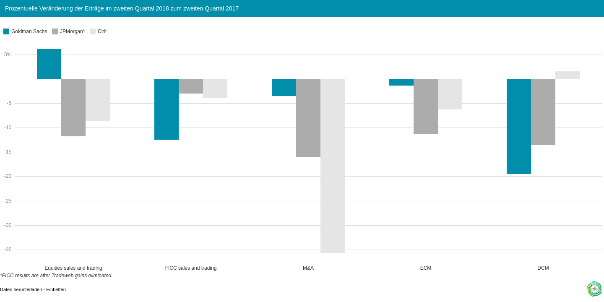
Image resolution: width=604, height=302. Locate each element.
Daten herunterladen (21, 289)
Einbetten (55, 289)
